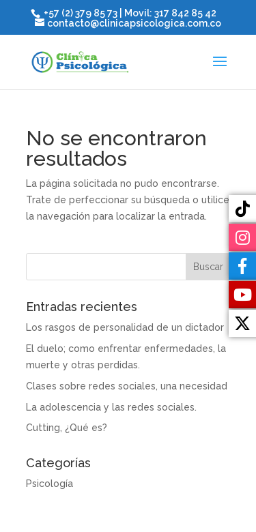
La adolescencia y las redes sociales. (111, 407)
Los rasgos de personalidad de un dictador (125, 327)
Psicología (49, 483)
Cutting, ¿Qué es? (66, 427)
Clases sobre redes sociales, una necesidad (126, 386)
